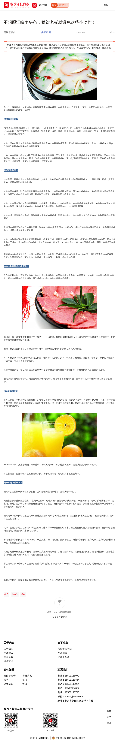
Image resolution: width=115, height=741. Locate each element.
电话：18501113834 (68, 679)
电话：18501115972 (68, 675)
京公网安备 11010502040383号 (68, 738)
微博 (24, 679)
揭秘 (23, 594)
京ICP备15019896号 (39, 738)
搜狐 (24, 684)
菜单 (106, 4)
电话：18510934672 (68, 688)
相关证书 (8, 661)
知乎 (6, 679)
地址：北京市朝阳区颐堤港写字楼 (75, 700)
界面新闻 (8, 684)
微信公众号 (10, 675)
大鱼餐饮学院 (65, 648)
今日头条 (27, 675)
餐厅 (6, 594)
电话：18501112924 (68, 684)
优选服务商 (63, 657)
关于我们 (8, 648)
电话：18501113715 (68, 692)
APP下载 (39, 5)
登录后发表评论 (59, 617)
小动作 (15, 594)
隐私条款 (8, 657)
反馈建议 (8, 653)
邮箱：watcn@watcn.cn (70, 696)
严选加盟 (62, 653)
